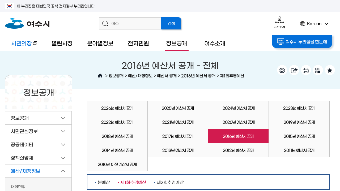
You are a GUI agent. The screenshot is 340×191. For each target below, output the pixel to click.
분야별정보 (100, 43)
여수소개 (214, 43)
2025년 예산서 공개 (178, 108)
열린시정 (62, 43)
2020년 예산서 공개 (238, 122)
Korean (314, 26)
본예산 (104, 182)
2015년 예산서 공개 (299, 136)
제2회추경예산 (170, 182)
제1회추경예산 (232, 75)
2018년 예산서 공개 (117, 136)
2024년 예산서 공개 (238, 108)
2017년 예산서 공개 (177, 136)
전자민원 (138, 43)
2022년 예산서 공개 (117, 122)
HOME (100, 76)
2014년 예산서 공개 (117, 150)
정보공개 (176, 43)
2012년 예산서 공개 (238, 150)
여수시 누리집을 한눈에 (302, 41)
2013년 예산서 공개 (177, 150)
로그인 (279, 22)
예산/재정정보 (140, 75)
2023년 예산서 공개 (299, 108)
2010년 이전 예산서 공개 (117, 164)
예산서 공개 (167, 75)
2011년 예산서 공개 (299, 150)
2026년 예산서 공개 (117, 108)
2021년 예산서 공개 (177, 122)
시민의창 (21, 45)
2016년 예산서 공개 (198, 75)
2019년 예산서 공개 (299, 122)
